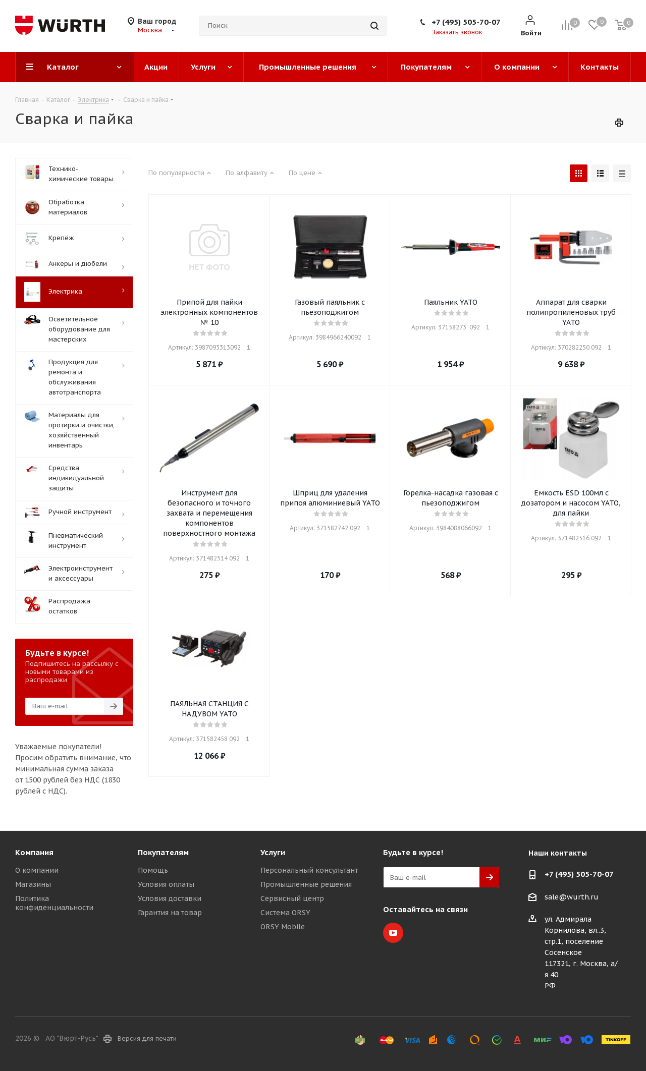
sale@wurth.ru (572, 896)
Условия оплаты (166, 884)
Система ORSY (285, 912)
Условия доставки (169, 898)
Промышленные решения (306, 884)
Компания (34, 852)
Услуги (272, 852)
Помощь (153, 870)
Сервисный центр (292, 898)
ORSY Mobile (282, 926)
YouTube (393, 933)
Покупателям (163, 852)
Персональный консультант (309, 870)
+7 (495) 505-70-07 (466, 22)
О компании (37, 870)
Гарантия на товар (170, 912)
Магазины (33, 884)
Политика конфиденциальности (54, 903)
